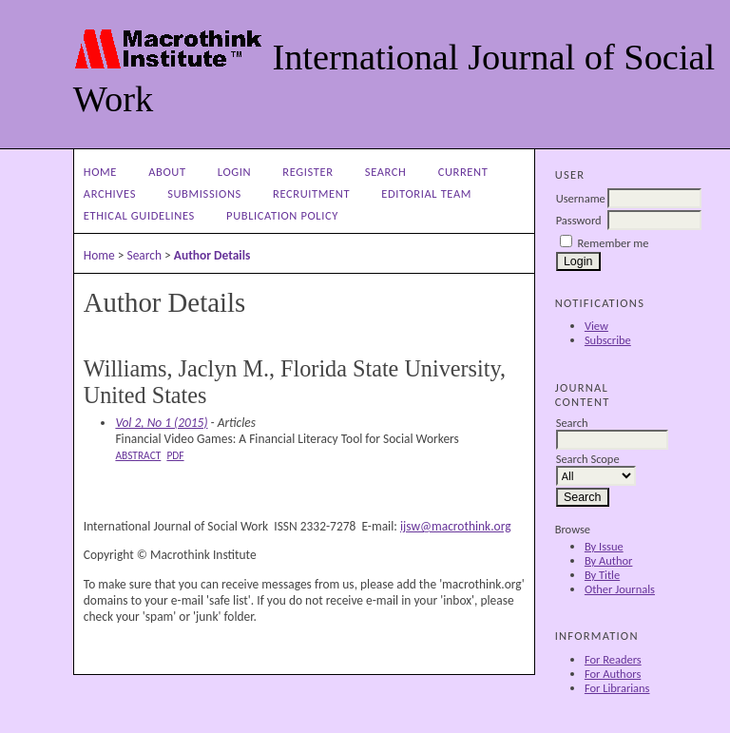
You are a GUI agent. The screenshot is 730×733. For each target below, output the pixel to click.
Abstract (138, 455)
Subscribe (608, 340)
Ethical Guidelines (139, 215)
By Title (602, 575)
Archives (110, 193)
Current (463, 171)
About (166, 171)
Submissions (204, 193)
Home (100, 171)
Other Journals (620, 589)
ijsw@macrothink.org (455, 526)
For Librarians (617, 688)
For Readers (613, 659)
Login (234, 171)
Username (580, 198)
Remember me (613, 243)
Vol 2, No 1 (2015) (161, 423)
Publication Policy (282, 215)
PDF (174, 455)
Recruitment (311, 193)
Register (307, 171)
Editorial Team (426, 193)
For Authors (613, 673)
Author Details (212, 255)
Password (579, 220)
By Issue (604, 546)
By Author (609, 560)
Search (386, 171)
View (596, 325)
